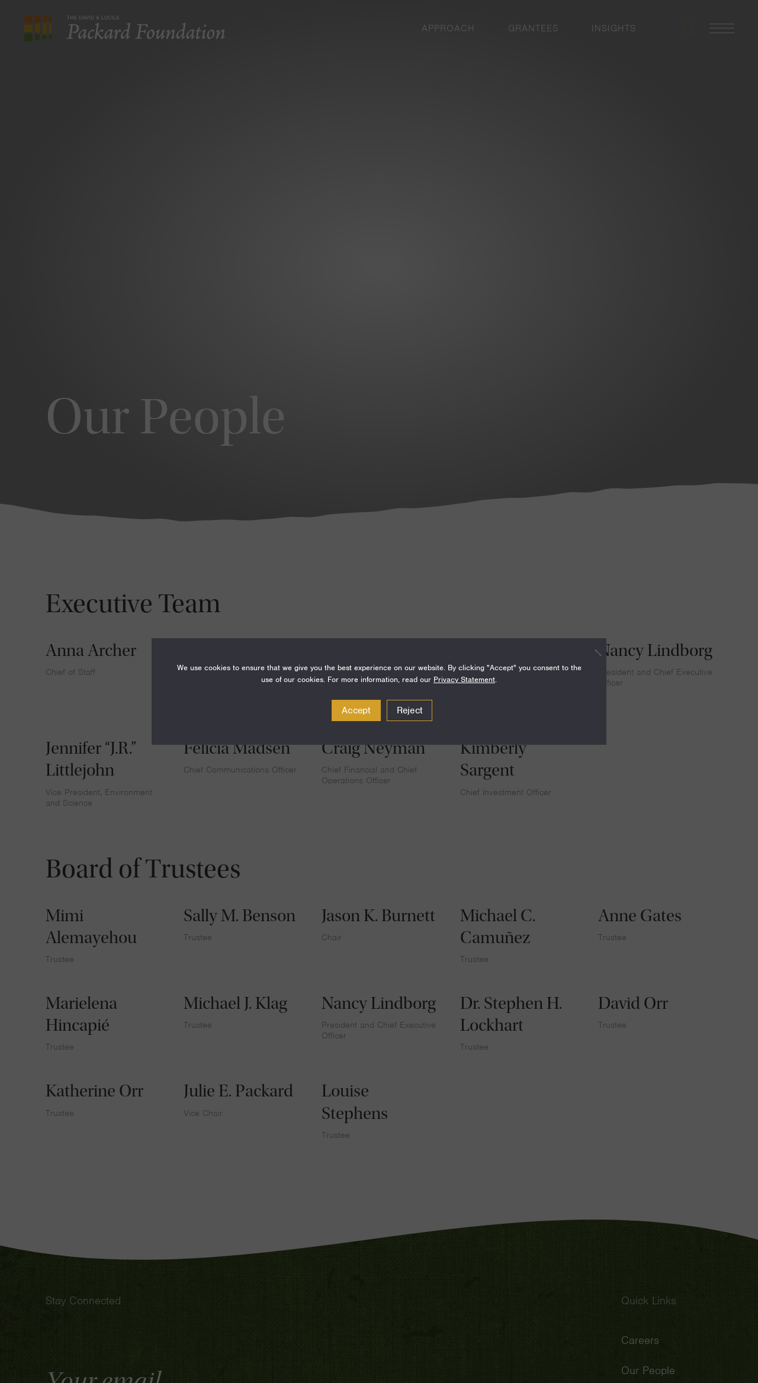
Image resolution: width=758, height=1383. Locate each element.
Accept (356, 710)
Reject (410, 710)
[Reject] (592, 652)
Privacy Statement (464, 679)
